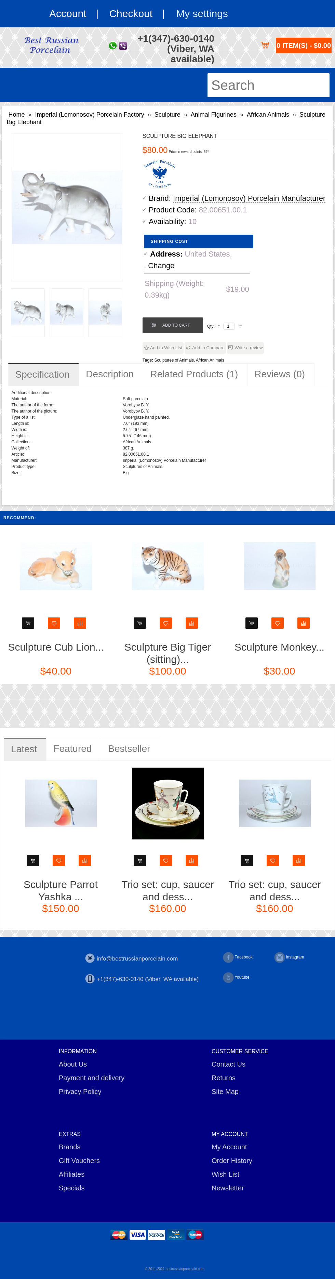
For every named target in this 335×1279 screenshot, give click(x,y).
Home (17, 114)
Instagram (289, 957)
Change (161, 265)
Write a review (248, 347)
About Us (73, 1064)
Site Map (225, 1091)
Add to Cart (176, 325)
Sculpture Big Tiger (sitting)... (167, 653)
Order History (232, 1160)
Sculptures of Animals (174, 360)
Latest (24, 749)
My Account (229, 1147)
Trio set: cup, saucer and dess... (167, 890)
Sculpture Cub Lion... (56, 647)
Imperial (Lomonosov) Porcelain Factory (89, 114)
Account (67, 13)
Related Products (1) (194, 374)
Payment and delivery (91, 1078)
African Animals (268, 114)
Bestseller (129, 748)
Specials (72, 1188)
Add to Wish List (166, 347)
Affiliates (71, 1174)
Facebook (238, 957)
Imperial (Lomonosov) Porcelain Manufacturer (249, 198)
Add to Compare (208, 347)
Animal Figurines (214, 114)
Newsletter (228, 1188)
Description (110, 374)
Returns (224, 1078)
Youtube (236, 977)
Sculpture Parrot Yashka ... (61, 890)
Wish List (225, 1174)
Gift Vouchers (79, 1160)
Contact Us (228, 1064)
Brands (69, 1147)
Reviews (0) (279, 374)
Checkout (130, 13)
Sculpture (167, 114)
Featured (72, 748)
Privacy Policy (80, 1091)
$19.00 (237, 289)
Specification (42, 374)
